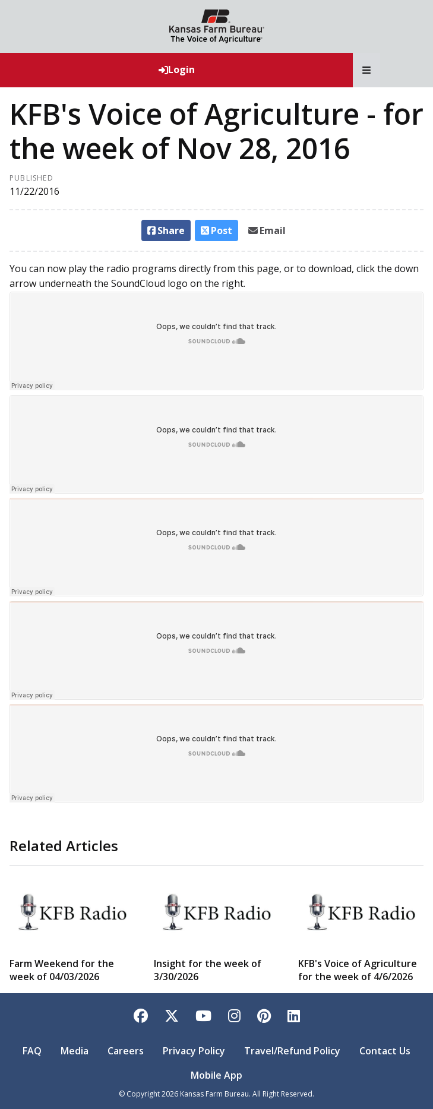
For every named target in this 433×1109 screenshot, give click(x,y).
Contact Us (384, 1050)
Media (75, 1050)
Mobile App (216, 1075)
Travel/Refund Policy (292, 1050)
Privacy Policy (194, 1050)
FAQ (32, 1050)
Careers (126, 1050)
